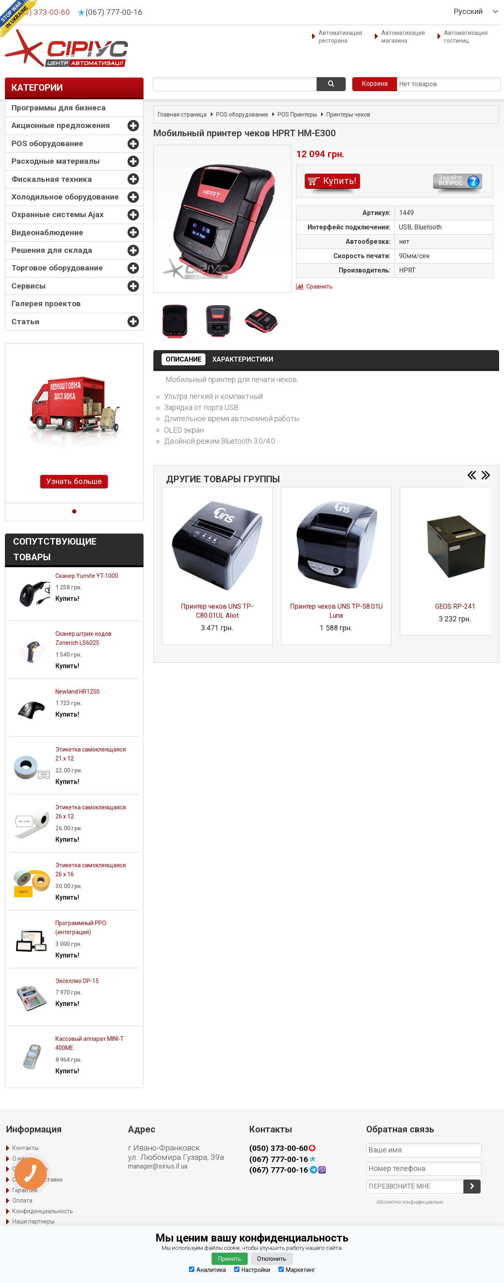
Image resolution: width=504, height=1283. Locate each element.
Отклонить (271, 1259)
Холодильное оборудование (65, 197)
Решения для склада (51, 250)
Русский (468, 11)
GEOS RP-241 (455, 606)
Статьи (25, 321)
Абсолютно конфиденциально (409, 1202)
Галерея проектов (46, 303)
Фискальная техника (51, 179)
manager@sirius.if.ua (157, 1166)
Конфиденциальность (42, 1211)
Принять (229, 1259)
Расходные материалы (55, 161)
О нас (19, 1158)
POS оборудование (47, 143)
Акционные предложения (60, 125)
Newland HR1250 (77, 691)
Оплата (22, 1200)
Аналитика (207, 1270)
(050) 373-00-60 (41, 12)
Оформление (30, 1169)
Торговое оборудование (57, 268)
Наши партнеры (33, 1221)
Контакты (25, 1148)
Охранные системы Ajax (57, 214)
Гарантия (24, 1190)
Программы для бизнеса (58, 107)
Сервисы (28, 286)
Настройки (252, 1270)
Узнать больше (74, 481)
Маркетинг (296, 1270)
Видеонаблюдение (47, 232)
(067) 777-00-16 (114, 12)
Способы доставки (37, 1179)
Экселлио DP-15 (77, 981)
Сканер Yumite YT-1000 (86, 576)
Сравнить (319, 286)
